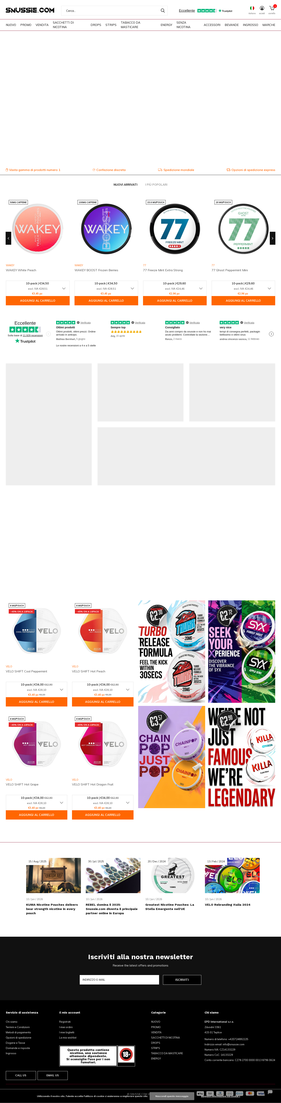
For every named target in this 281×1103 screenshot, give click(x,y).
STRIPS (111, 25)
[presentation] (8, 238)
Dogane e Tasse (15, 1042)
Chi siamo (11, 1021)
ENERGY (166, 25)
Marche (268, 25)
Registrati (65, 1021)
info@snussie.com (233, 1044)
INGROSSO (250, 25)
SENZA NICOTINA (183, 24)
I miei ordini (66, 1027)
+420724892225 (238, 1039)
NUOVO (11, 25)
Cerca (162, 10)
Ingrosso (11, 1053)
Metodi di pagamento (18, 1032)
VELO (9, 666)
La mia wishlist (67, 1037)
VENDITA (42, 25)
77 (144, 265)
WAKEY (79, 265)
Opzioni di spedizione (18, 1037)
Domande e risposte (18, 1048)
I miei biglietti (66, 1032)
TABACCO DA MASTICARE (130, 24)
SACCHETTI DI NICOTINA (63, 24)
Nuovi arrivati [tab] (125, 184)
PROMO (25, 25)
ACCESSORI (212, 25)
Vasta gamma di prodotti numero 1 (33, 170)
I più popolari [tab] (156, 184)
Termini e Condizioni (18, 1027)
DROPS (96, 25)
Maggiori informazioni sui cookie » (220, 1096)
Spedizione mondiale (176, 170)
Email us (52, 1075)
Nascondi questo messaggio (171, 1096)
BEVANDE (232, 25)
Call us (20, 1075)
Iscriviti (182, 980)
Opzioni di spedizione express (250, 170)
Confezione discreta (109, 170)
